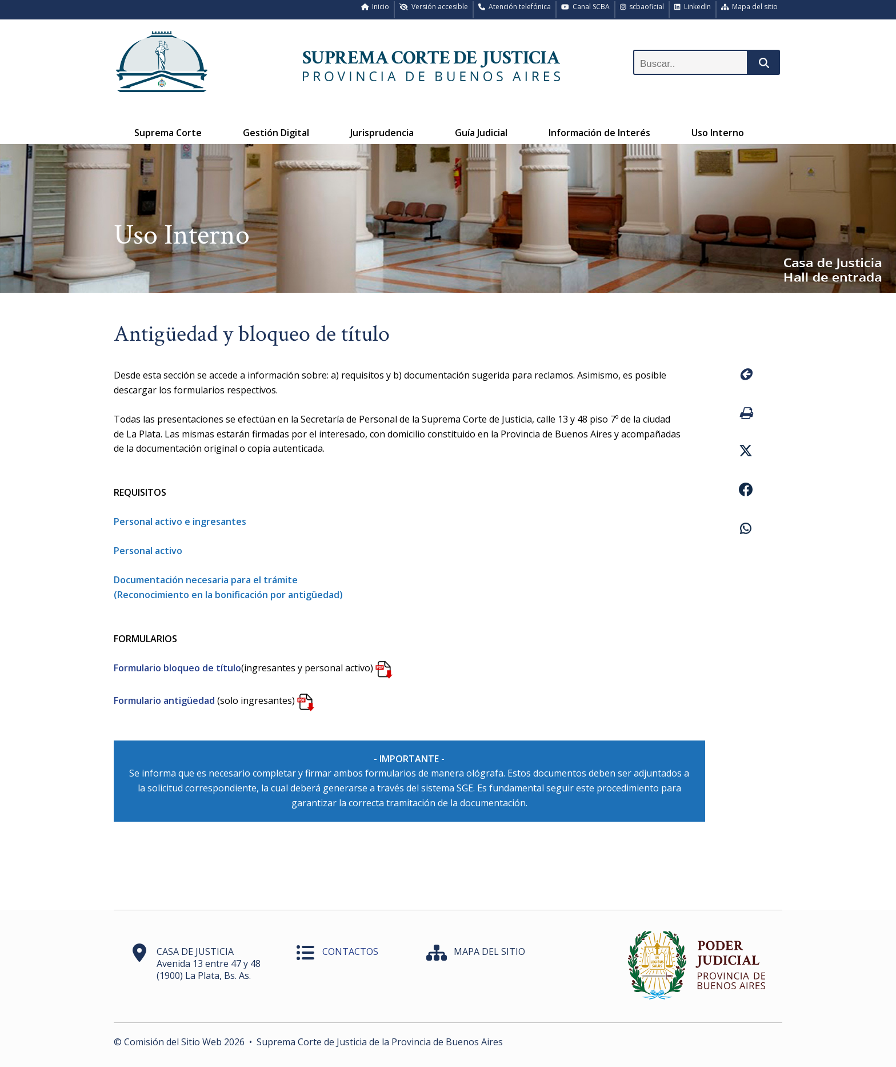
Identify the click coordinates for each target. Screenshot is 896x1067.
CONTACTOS (350, 951)
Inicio (375, 6)
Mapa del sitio (749, 6)
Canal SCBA (585, 6)
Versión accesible (433, 6)
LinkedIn (692, 6)
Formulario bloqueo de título (177, 668)
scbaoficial (642, 6)
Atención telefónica (514, 6)
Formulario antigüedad (164, 700)
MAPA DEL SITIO (489, 951)
